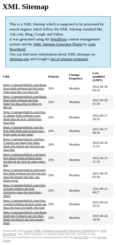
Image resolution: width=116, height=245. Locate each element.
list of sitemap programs (69, 59)
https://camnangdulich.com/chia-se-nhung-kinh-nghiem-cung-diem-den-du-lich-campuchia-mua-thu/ (24, 117)
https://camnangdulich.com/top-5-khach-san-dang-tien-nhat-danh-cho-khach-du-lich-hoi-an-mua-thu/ (24, 144)
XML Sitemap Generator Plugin (58, 44)
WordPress (58, 39)
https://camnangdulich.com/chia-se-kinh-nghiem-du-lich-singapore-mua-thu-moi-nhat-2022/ (24, 190)
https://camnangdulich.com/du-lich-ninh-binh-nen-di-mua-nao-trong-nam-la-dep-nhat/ (24, 130)
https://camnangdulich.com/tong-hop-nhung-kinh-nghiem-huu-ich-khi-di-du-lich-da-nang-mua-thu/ (24, 160)
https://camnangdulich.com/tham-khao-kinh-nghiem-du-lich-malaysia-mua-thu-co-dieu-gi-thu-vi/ (25, 102)
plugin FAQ (80, 237)
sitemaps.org (19, 59)
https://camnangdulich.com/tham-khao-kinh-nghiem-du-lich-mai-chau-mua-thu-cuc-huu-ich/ (25, 88)
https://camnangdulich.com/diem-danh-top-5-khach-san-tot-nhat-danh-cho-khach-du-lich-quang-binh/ (25, 217)
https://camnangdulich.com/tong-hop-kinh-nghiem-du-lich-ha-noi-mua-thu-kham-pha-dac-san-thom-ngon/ (25, 175)
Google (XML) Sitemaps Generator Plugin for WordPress (59, 230)
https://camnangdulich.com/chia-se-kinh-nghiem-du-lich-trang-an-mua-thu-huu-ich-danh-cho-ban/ (25, 204)
